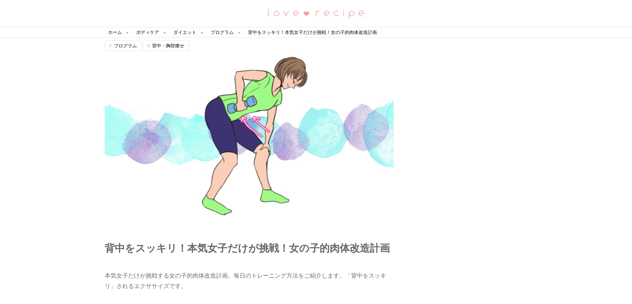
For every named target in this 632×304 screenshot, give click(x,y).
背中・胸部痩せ (168, 45)
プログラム (125, 45)
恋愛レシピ (316, 12)
